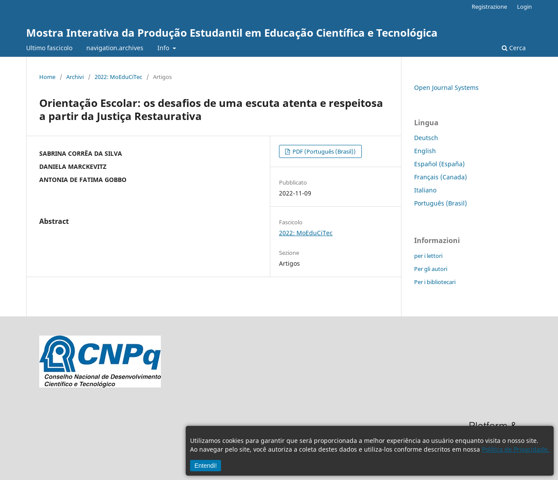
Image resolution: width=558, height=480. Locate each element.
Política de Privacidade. (515, 449)
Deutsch (426, 138)
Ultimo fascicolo (49, 48)
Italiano (425, 190)
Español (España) (439, 164)
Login (524, 6)
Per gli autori (430, 269)
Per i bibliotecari (435, 282)
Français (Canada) (440, 177)
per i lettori (428, 256)
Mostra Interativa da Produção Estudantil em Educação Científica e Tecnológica (232, 32)
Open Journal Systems (446, 87)
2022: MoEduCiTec (118, 77)
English (425, 151)
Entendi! (205, 465)
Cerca (514, 48)
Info (164, 48)
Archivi (75, 77)
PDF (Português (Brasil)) (323, 151)
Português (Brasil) (440, 203)
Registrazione (489, 6)
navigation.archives (114, 48)
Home (47, 77)
